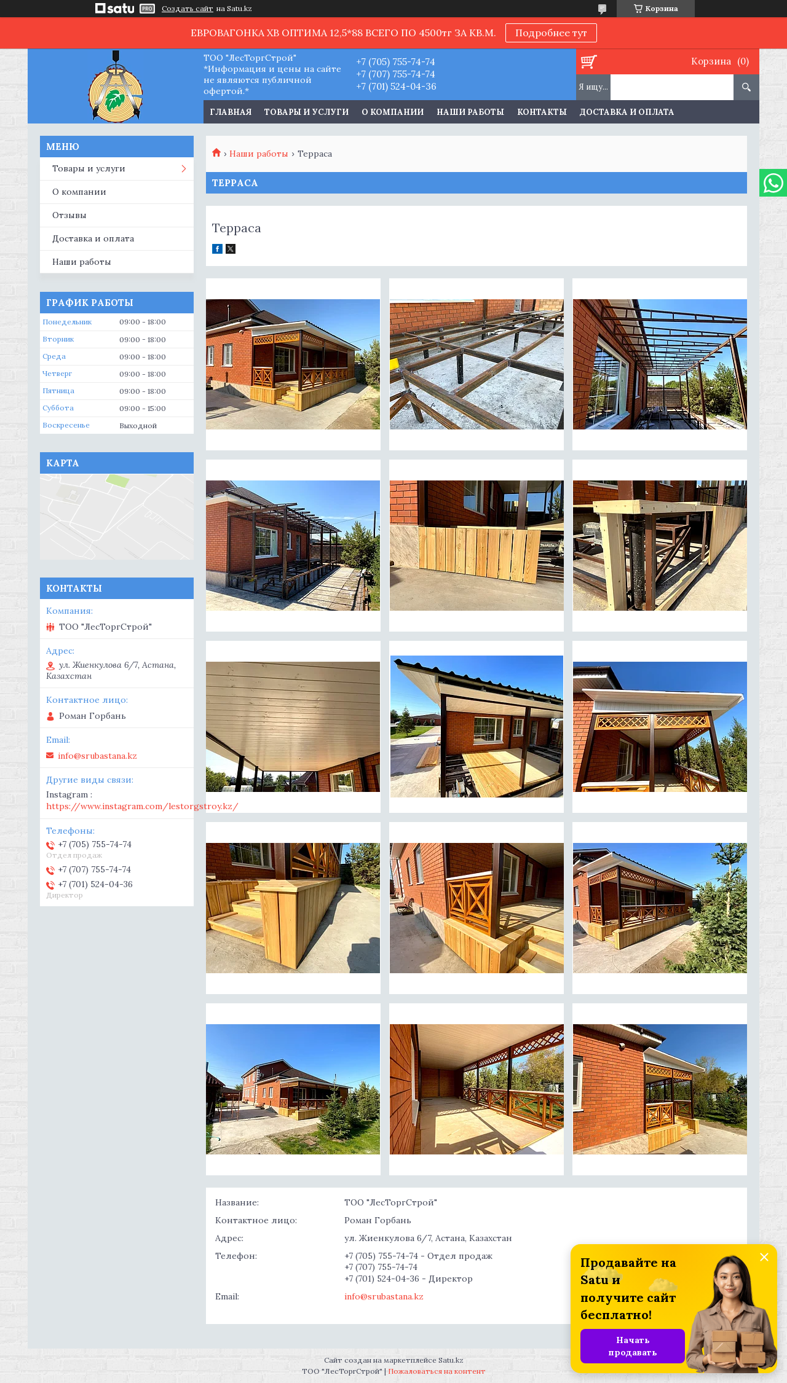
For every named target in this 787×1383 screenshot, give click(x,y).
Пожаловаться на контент (437, 1371)
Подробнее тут (551, 32)
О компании (393, 112)
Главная (230, 112)
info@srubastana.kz (384, 1296)
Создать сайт (187, 8)
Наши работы (470, 112)
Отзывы (69, 215)
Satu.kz (451, 1360)
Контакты (542, 112)
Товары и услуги (306, 112)
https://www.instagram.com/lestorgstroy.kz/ (142, 806)
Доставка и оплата (627, 112)
